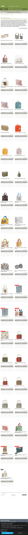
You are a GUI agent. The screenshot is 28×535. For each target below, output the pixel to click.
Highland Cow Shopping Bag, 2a (20, 316)
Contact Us (17, 6)
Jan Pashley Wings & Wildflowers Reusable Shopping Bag (6, 478)
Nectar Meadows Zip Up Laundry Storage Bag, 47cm (20, 225)
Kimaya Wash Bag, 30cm (5, 132)
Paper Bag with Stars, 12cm (19, 385)
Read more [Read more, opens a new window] (17, 526)
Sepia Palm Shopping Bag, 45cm (20, 178)
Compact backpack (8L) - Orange (20, 132)
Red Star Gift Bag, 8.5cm (5, 385)
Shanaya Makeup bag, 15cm (5, 431)
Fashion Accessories (7, 14)
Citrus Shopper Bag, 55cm (5, 178)
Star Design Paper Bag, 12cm (20, 339)
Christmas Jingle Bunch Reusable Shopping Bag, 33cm (20, 432)
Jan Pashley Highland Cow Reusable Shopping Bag (7, 87)
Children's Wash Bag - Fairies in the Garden (21, 455)
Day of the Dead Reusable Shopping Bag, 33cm (7, 225)
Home (2, 14)
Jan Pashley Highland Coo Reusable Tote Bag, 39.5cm (7, 294)
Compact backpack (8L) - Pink (20, 155)
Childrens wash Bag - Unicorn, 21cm (7, 109)
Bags (12, 14)
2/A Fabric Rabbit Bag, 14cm (19, 63)
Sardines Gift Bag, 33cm (5, 316)
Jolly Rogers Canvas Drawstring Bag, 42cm (7, 340)
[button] (14, 531)
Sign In (10, 6)
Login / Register (7, 182)
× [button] (26, 523)
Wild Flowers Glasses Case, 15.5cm (7, 40)
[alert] (14, 528)
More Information (18, 12)
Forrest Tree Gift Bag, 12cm (5, 408)
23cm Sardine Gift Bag (18, 293)
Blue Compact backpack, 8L (19, 109)
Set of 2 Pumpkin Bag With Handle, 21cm (20, 271)
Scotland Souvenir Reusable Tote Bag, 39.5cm (20, 202)
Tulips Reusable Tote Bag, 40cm (6, 63)
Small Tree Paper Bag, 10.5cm (20, 408)
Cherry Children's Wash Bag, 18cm (20, 86)
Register (13, 6)
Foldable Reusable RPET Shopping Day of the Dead (6, 202)
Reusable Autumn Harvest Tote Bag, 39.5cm (21, 248)
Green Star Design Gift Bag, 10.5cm (7, 362)
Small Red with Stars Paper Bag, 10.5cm (20, 363)
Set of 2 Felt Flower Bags (19, 40)
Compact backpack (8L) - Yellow (6, 155)
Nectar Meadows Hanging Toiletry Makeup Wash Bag (6, 271)
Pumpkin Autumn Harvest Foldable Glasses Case (6, 455)
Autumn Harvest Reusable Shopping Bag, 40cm (7, 248)
